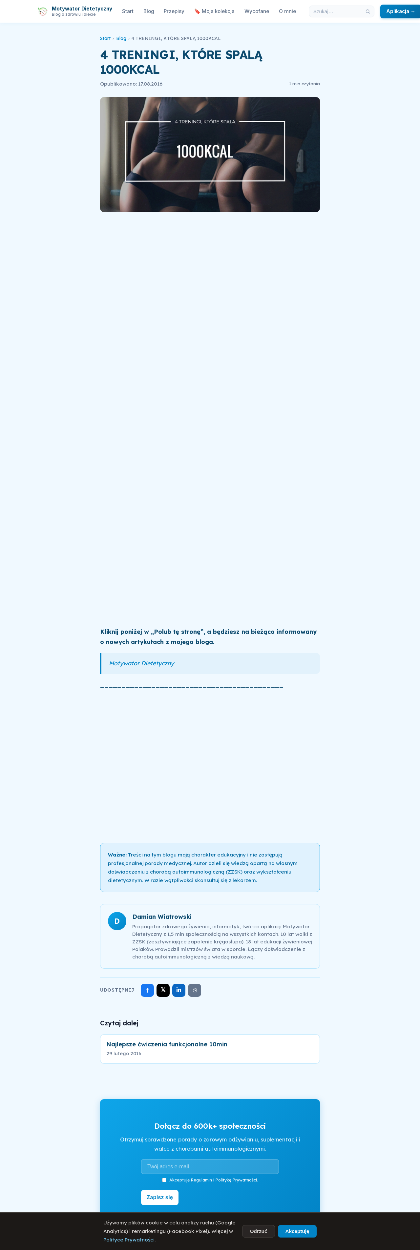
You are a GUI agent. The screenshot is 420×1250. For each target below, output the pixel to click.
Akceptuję (297, 1231)
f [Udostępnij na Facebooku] (147, 990)
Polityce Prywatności (129, 1240)
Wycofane (256, 11)
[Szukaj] (368, 11)
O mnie (287, 11)
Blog (148, 11)
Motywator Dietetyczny (141, 663)
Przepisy (174, 11)
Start (128, 11)
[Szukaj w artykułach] (335, 11)
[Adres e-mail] (210, 1166)
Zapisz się (161, 1197)
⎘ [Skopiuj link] (195, 990)
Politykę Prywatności (236, 1179)
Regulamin (201, 1179)
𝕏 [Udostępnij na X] (163, 990)
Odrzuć (258, 1231)
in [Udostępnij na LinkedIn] (178, 990)
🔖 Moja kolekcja (214, 11)
